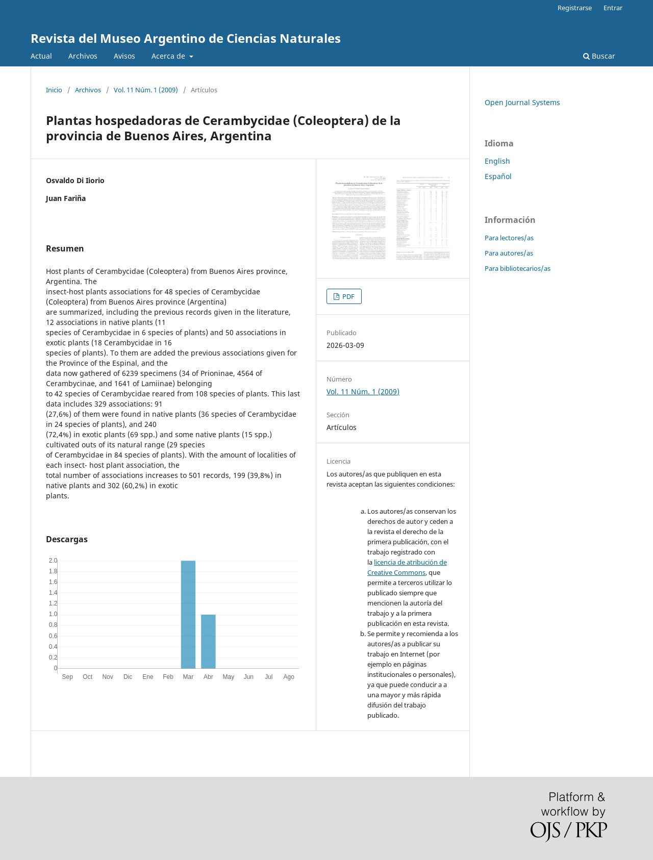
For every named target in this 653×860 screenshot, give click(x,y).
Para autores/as (509, 253)
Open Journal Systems (522, 102)
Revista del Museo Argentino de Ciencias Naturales (186, 38)
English (497, 161)
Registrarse (575, 7)
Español (498, 176)
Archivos (82, 56)
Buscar (599, 56)
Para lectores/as (509, 237)
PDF (348, 296)
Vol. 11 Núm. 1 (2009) (146, 89)
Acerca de (169, 56)
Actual (41, 56)
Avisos (124, 56)
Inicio (54, 89)
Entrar (613, 7)
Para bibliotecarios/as (517, 268)
